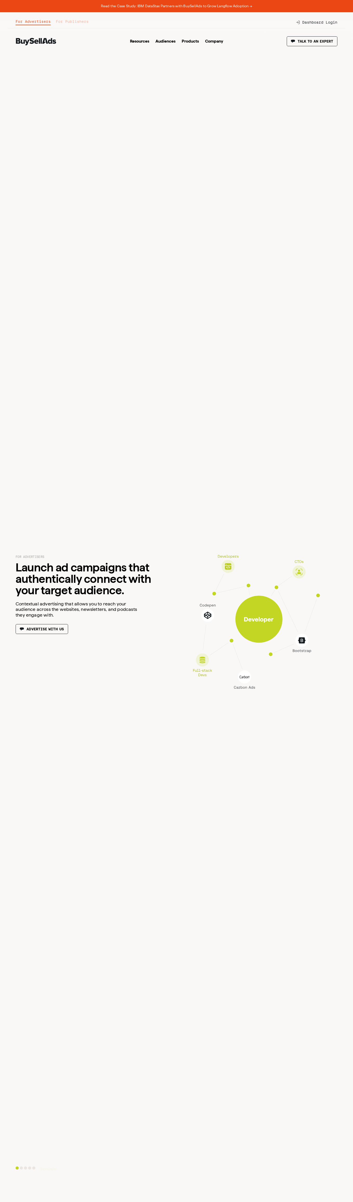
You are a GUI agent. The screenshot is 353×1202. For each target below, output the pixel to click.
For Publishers (72, 21)
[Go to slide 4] (29, 1168)
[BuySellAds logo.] (36, 44)
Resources (139, 41)
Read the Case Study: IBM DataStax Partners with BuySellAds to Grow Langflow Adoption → (176, 6)
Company (214, 41)
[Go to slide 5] (33, 1168)
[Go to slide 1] (17, 1168)
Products (190, 41)
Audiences (165, 41)
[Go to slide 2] (21, 1168)
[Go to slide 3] (25, 1168)
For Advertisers (33, 21)
